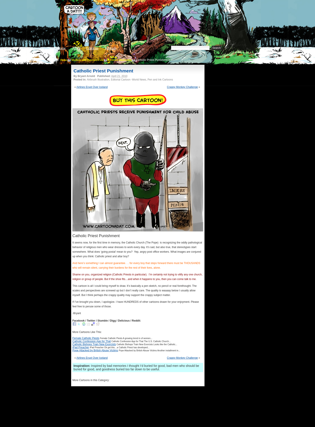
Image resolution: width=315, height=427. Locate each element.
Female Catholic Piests (85, 338)
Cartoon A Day (130, 14)
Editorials (92, 48)
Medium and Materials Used (87, 59)
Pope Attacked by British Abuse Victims (95, 350)
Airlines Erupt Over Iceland (92, 87)
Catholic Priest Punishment (103, 70)
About (76, 48)
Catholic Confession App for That (91, 341)
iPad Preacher (80, 347)
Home (61, 48)
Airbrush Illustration (119, 59)
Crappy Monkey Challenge (182, 87)
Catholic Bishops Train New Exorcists (94, 344)
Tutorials (110, 48)
